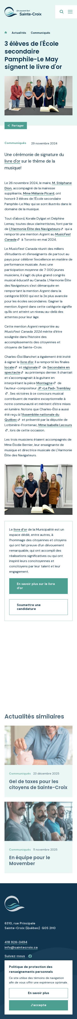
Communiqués (40, 32)
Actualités (19, 32)
